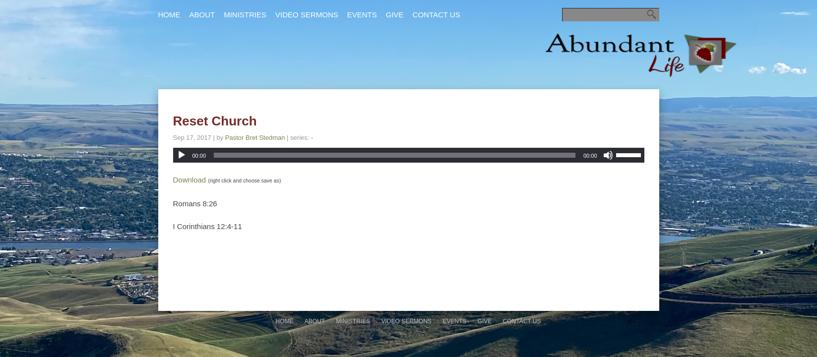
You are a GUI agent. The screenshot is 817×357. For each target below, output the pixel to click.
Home (169, 14)
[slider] (394, 155)
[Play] (182, 155)
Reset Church (215, 121)
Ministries (245, 14)
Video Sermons (306, 14)
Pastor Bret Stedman (255, 137)
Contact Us (436, 14)
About (202, 14)
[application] (408, 155)
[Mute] (608, 155)
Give (395, 14)
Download (189, 180)
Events (362, 14)
